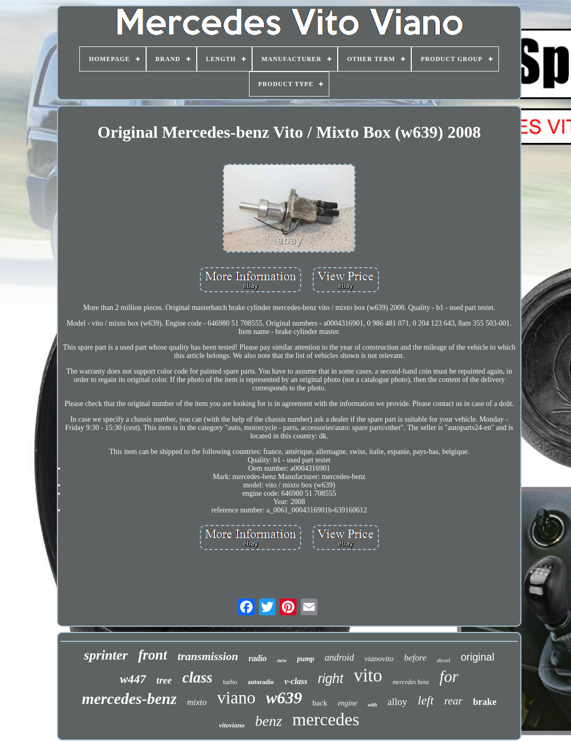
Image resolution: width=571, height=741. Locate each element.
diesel (443, 660)
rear (453, 701)
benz (268, 721)
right (330, 678)
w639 (284, 697)
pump (305, 659)
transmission (207, 656)
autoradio (261, 682)
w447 (133, 679)
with (372, 705)
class (197, 677)
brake (484, 702)
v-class (295, 681)
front (153, 655)
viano (236, 697)
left (426, 700)
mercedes (325, 719)
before (415, 658)
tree (164, 680)
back (320, 703)
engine (347, 703)
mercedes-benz (129, 698)
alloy (397, 701)
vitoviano (232, 725)
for (448, 676)
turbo (230, 682)
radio (257, 658)
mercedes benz (410, 682)
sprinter (106, 655)
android (339, 657)
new (282, 660)
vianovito (379, 658)
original (477, 657)
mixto (197, 702)
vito (368, 675)
